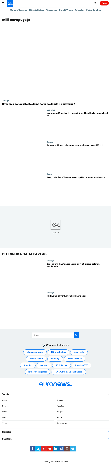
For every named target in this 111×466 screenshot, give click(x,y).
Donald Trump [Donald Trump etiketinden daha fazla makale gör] (36, 359)
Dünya (60, 400)
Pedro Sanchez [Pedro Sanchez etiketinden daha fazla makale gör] (74, 359)
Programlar (62, 423)
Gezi (4, 417)
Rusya (50, 142)
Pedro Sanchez (93, 10)
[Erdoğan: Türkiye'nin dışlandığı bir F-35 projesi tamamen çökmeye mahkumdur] (78, 275)
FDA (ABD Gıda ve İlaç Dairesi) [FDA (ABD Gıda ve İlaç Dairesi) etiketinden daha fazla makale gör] (69, 372)
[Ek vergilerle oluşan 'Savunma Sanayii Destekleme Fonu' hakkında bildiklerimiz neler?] (55, 104)
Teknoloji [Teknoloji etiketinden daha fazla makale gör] (55, 359)
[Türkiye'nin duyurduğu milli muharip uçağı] (78, 307)
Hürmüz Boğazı (36, 10)
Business (6, 406)
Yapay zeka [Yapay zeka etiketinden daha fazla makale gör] (79, 352)
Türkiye (6, 100)
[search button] (76, 335)
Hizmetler (6, 432)
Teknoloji (79, 10)
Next (4, 412)
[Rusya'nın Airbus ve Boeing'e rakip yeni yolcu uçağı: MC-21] (78, 157)
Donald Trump (66, 10)
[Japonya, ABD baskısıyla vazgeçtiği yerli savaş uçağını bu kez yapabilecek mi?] (78, 125)
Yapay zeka (51, 10)
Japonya (51, 110)
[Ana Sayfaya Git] (10, 3)
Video (4, 423)
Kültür (59, 417)
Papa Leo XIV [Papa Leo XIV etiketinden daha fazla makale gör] (81, 365)
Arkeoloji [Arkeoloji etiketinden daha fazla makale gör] (28, 365)
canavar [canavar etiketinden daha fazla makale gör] (44, 365)
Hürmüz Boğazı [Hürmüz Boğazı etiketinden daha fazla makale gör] (58, 352)
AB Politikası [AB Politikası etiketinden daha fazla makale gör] (61, 365)
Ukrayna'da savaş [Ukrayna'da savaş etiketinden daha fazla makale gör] (35, 352)
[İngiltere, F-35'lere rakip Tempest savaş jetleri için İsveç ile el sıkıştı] (78, 189)
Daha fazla (7, 439)
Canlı (104, 3)
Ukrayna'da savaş (18, 10)
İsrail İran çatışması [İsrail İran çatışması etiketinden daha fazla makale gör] (37, 372)
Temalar (6, 394)
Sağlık (60, 412)
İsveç (49, 174)
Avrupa (5, 400)
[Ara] (55, 335)
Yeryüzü (60, 406)
